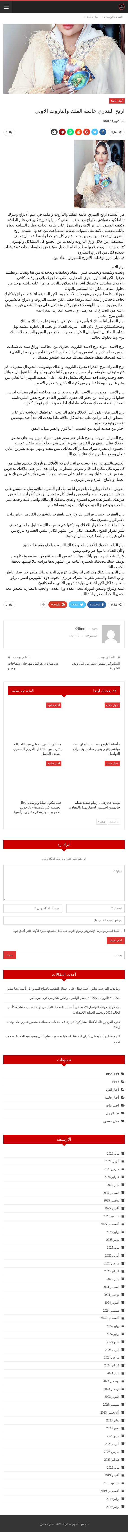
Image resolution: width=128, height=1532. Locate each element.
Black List (112, 1072)
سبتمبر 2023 (111, 1403)
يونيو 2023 (112, 1426)
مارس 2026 (111, 1167)
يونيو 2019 (112, 1505)
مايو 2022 (113, 1465)
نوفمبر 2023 (111, 1387)
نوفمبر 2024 (111, 1293)
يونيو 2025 (112, 1238)
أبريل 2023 (112, 1442)
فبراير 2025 (111, 1269)
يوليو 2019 (112, 1497)
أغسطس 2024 (110, 1316)
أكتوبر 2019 (112, 1473)
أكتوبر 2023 (112, 1395)
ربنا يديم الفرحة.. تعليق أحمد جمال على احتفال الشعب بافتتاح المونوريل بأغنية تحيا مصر (63, 987)
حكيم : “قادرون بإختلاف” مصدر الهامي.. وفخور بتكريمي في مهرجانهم (75, 996)
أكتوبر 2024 (112, 1301)
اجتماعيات (112, 1103)
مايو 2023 (113, 1434)
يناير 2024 (113, 1371)
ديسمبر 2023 (111, 1379)
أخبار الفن (112, 1088)
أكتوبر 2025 (112, 1207)
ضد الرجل (112, 1111)
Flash (115, 1080)
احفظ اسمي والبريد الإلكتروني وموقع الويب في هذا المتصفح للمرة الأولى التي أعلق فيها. (67, 929)
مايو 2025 (113, 1246)
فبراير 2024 (111, 1364)
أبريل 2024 (112, 1348)
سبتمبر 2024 (111, 1308)
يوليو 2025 (112, 1230)
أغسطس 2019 (110, 1489)
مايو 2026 (113, 1151)
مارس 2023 (111, 1450)
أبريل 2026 (112, 1159)
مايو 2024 (113, 1340)
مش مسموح (111, 1119)
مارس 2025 (111, 1261)
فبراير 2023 (111, 1458)
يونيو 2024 (112, 1332)
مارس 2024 (111, 1356)
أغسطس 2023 (110, 1410)
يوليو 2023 (112, 1418)
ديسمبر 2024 (111, 1285)
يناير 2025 (113, 1277)
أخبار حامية (117, 100)
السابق (113, 820)
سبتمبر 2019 (111, 1481)
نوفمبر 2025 (111, 1199)
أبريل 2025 (112, 1253)
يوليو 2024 (112, 1324)
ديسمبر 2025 (111, 1191)
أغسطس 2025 (110, 1222)
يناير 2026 (113, 1183)
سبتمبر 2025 (111, 1214)
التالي (102, 820)
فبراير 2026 (111, 1175)
